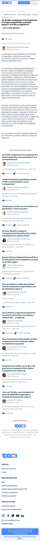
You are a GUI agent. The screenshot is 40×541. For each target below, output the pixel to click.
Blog (3, 482)
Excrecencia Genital (24, 14)
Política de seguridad (9, 496)
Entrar (34, 3)
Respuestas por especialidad (11, 509)
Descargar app (23, 3)
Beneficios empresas (9, 469)
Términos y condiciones (10, 492)
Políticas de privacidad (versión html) (14, 489)
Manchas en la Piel (10, 14)
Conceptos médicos (8, 506)
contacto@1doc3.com (11, 520)
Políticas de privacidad (9, 486)
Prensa (4, 472)
